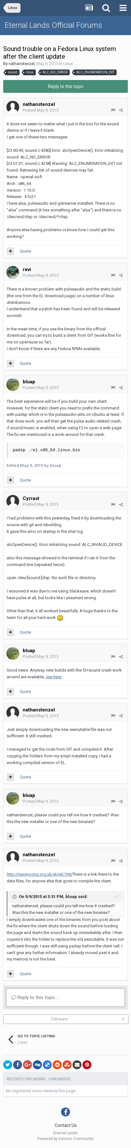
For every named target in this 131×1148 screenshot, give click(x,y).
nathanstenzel (22, 63)
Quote (25, 251)
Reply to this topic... (35, 997)
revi (27, 269)
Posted (40, 110)
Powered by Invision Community (65, 1139)
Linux (68, 63)
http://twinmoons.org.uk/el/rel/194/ (39, 874)
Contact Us (66, 1125)
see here (53, 676)
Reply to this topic (65, 86)
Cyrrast (31, 498)
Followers (59, 1019)
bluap (29, 382)
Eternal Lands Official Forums (53, 25)
